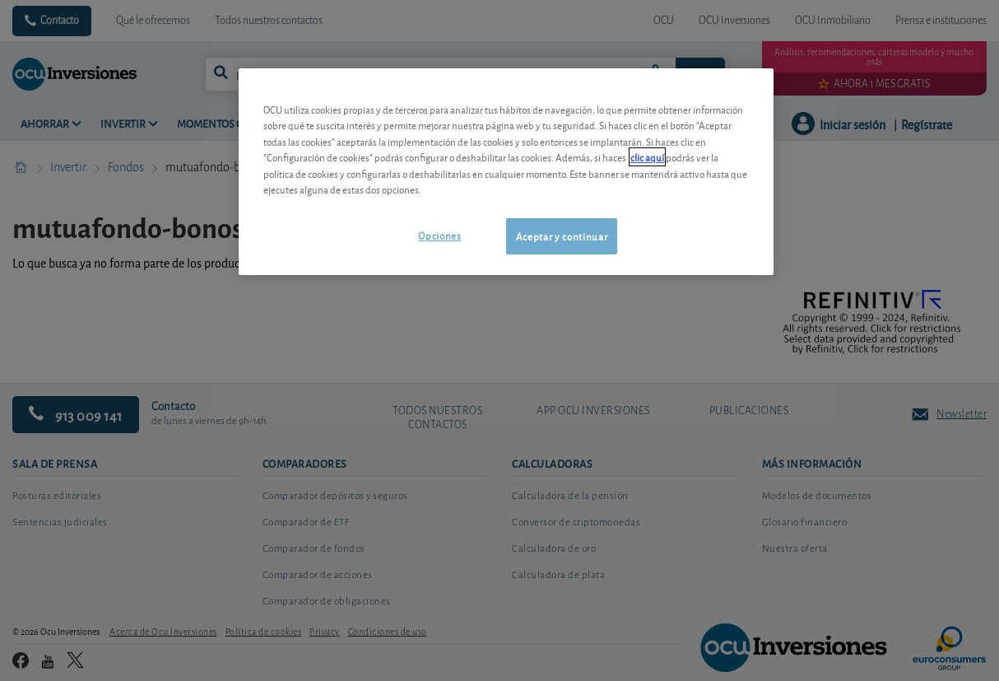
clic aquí (647, 157)
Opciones (439, 235)
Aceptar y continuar (561, 236)
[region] (506, 171)
